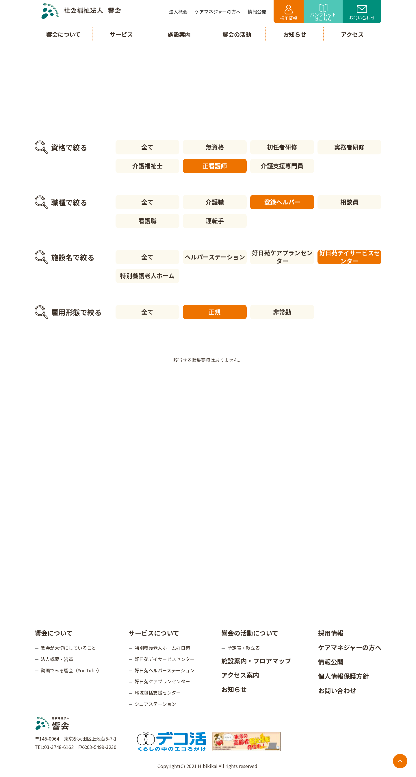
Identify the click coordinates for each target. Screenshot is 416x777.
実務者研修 (349, 147)
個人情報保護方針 (343, 675)
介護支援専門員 (282, 165)
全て (147, 147)
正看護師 (215, 165)
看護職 (147, 220)
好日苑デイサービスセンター (349, 257)
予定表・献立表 (243, 647)
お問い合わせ (362, 13)
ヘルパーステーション (215, 256)
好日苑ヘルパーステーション (164, 670)
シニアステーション (155, 703)
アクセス (352, 34)
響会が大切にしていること (68, 647)
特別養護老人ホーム (147, 275)
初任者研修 (282, 147)
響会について (54, 632)
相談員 (349, 202)
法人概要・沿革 (57, 659)
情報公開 (330, 661)
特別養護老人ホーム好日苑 (162, 647)
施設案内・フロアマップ (256, 660)
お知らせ (234, 689)
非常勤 (282, 311)
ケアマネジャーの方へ (349, 647)
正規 (215, 311)
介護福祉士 (147, 165)
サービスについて (154, 632)
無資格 (215, 147)
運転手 (215, 220)
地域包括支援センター (158, 692)
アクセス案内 (240, 674)
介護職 (215, 202)
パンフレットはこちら (323, 13)
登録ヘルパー (282, 202)
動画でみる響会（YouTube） (71, 670)
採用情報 (288, 13)
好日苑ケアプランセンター (282, 257)
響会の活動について (249, 632)
